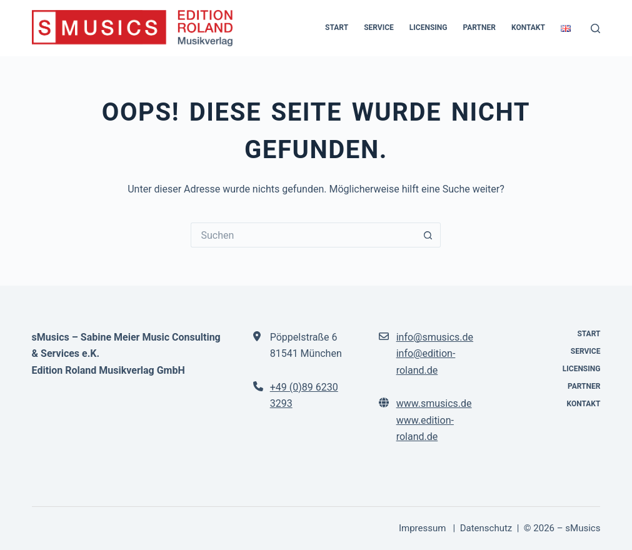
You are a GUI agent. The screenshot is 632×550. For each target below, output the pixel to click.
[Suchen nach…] (303, 235)
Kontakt (528, 27)
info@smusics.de (434, 337)
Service (379, 27)
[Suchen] (595, 28)
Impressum (423, 528)
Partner (479, 27)
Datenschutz (486, 528)
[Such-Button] (428, 235)
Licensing (428, 27)
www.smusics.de (434, 403)
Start (336, 27)
